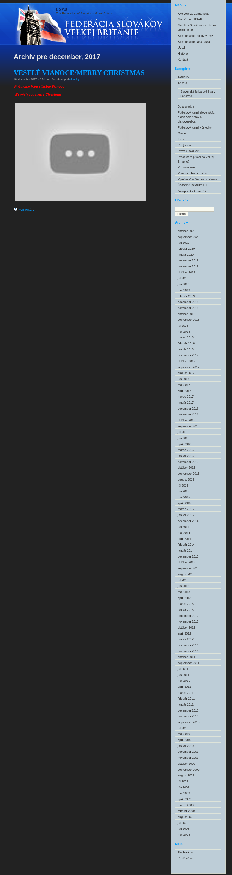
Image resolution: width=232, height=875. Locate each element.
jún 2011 (183, 675)
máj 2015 (184, 497)
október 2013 (186, 562)
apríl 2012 (184, 633)
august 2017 (186, 372)
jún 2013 (183, 586)
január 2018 (186, 349)
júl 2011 (183, 669)
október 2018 (186, 314)
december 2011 (188, 645)
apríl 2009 (184, 799)
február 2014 (186, 544)
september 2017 (189, 367)
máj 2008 (184, 834)
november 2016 (188, 414)
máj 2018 (184, 331)
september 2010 (189, 722)
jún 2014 (183, 526)
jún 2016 (183, 438)
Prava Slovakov (188, 151)
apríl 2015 (184, 503)
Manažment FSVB (190, 19)
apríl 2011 (184, 686)
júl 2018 (183, 325)
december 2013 (188, 556)
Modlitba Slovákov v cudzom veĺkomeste (197, 28)
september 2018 (189, 319)
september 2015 (189, 473)
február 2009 (186, 811)
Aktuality (74, 79)
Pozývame (185, 145)
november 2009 (188, 757)
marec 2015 (186, 509)
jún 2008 (183, 828)
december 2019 (188, 260)
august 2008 (186, 817)
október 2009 (186, 763)
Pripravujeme (186, 167)
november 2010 (188, 716)
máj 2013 (184, 592)
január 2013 (186, 609)
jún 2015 (183, 491)
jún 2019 (183, 284)
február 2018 (186, 343)
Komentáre (26, 210)
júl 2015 (183, 485)
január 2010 (186, 746)
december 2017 (188, 355)
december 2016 (188, 408)
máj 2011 (184, 680)
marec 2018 (186, 337)
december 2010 (188, 710)
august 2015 (186, 479)
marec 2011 (186, 692)
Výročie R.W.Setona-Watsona (197, 179)
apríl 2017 (184, 390)
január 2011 (186, 704)
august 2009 (186, 775)
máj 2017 (184, 384)
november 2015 (188, 461)
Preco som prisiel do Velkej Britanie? (196, 159)
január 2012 (186, 639)
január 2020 (186, 254)
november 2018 (188, 307)
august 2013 (186, 574)
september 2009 (189, 769)
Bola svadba (186, 106)
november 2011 (188, 651)
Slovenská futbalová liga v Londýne (197, 94)
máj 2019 (184, 290)
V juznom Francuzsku (192, 173)
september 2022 (189, 237)
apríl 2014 (184, 538)
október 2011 (186, 657)
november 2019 (188, 266)
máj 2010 (184, 734)
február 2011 (186, 698)
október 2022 (186, 231)
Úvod (181, 47)
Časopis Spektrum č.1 (192, 185)
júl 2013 (183, 580)
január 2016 (186, 455)
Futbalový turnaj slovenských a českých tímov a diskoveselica (197, 117)
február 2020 (186, 248)
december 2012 (188, 615)
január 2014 (186, 550)
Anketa (182, 83)
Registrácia (185, 852)
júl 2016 (183, 432)
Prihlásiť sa (185, 858)
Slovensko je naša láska (194, 41)
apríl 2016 (184, 444)
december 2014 (188, 521)
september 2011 (189, 663)
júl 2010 (183, 728)
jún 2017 (183, 378)
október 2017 (186, 361)
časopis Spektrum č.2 (192, 191)
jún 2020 (183, 242)
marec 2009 (186, 805)
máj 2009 (184, 793)
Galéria (182, 133)
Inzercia (183, 139)
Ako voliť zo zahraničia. (193, 13)
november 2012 (188, 621)
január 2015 (186, 515)
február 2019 (186, 296)
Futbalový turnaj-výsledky (195, 127)
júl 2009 (183, 781)
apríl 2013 (184, 598)
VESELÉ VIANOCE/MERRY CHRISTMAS (79, 72)
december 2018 (188, 301)
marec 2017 (186, 396)
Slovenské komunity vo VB (195, 35)
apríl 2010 (184, 740)
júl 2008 (183, 823)
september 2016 (189, 426)
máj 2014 (184, 532)
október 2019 (186, 272)
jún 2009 (183, 787)
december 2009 (188, 751)
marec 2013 (186, 603)
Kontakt (183, 59)
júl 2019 (183, 278)
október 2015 (186, 467)
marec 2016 (186, 449)
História (183, 53)
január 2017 (186, 402)
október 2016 (186, 420)
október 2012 (186, 627)
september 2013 (189, 568)
